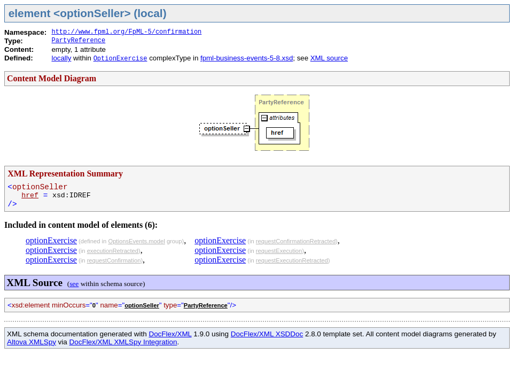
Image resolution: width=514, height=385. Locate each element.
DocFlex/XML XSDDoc (267, 334)
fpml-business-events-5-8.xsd (246, 58)
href (29, 195)
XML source (329, 58)
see (74, 284)
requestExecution (279, 251)
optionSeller (141, 305)
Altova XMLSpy (31, 342)
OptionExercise (120, 59)
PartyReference (78, 40)
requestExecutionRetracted (292, 260)
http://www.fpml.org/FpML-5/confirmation (126, 32)
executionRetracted (112, 251)
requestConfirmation (114, 260)
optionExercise (51, 240)
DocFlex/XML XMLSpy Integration (123, 342)
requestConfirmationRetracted (296, 241)
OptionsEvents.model (136, 241)
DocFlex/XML (170, 334)
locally (61, 58)
